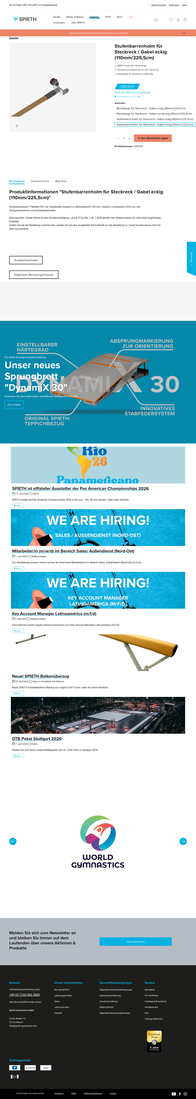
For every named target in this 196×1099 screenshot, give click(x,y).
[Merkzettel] (171, 20)
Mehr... (18, 506)
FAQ (147, 1013)
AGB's (73, 1093)
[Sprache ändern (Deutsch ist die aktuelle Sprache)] (146, 4)
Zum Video (14, 405)
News (184, 5)
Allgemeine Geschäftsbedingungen (116, 990)
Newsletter (150, 990)
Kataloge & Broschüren (156, 1001)
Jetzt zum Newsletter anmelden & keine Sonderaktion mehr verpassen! (98, 33)
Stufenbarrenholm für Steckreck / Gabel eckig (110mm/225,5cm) (155, 124)
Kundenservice (50, 5)
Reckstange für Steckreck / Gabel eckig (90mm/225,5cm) (151, 108)
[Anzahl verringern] (118, 138)
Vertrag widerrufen (154, 1019)
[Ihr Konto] (178, 20)
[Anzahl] (124, 138)
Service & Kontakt (158, 5)
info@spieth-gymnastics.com (23, 1026)
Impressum (59, 1093)
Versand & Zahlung (109, 1001)
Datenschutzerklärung (110, 995)
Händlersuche (151, 1007)
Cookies (113, 1093)
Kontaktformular (26, 1002)
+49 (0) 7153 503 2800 (24, 994)
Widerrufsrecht (107, 1007)
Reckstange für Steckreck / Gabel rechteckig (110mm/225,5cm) (154, 114)
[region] (53, 87)
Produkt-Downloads (26, 260)
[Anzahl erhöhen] (129, 138)
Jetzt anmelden (135, 941)
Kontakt (58, 1013)
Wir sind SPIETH (62, 990)
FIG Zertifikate (151, 995)
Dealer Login (174, 5)
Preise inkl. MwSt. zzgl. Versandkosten (133, 92)
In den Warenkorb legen (153, 138)
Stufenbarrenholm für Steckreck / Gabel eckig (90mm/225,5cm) (155, 119)
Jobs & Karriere (61, 1007)
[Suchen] (156, 20)
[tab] (16, 181)
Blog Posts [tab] (60, 181)
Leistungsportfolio (63, 995)
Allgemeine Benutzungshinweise (33, 275)
